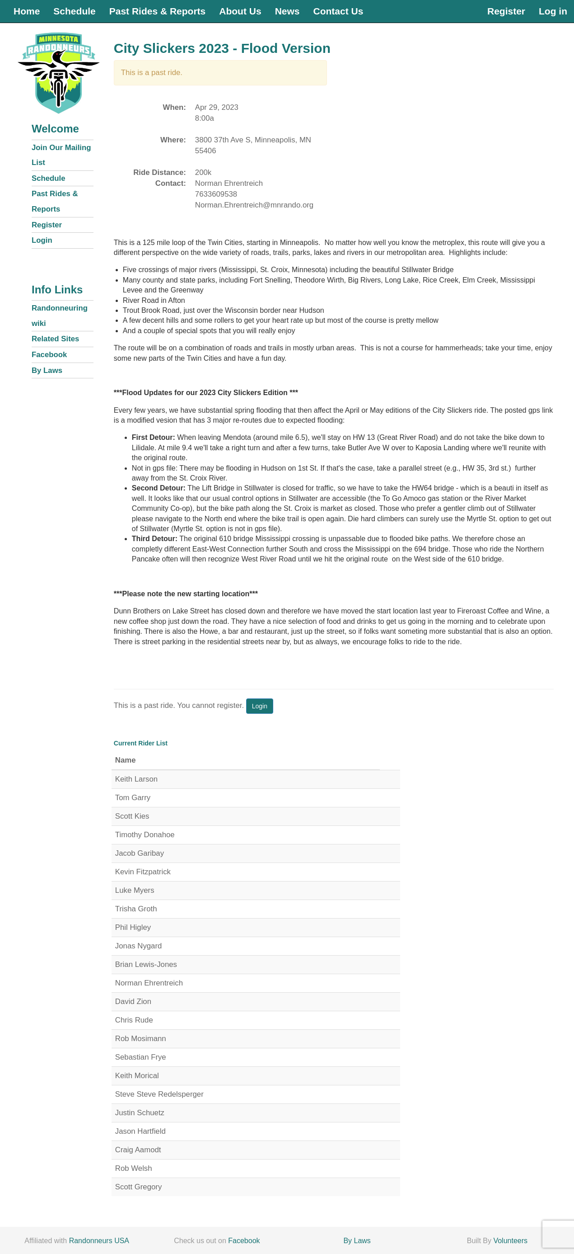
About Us (240, 11)
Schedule (74, 11)
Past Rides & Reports (157, 11)
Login (42, 240)
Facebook (49, 354)
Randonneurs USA (99, 1241)
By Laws (47, 370)
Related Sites (55, 339)
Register (506, 11)
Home (27, 11)
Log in (553, 11)
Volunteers (510, 1241)
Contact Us (338, 11)
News (287, 11)
